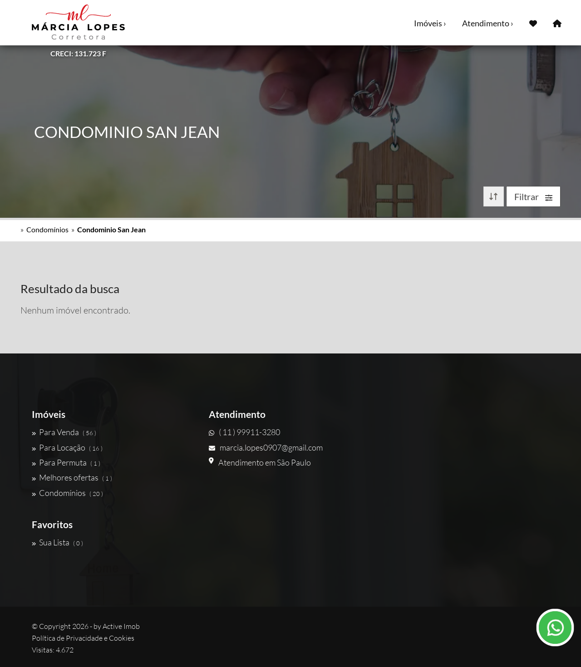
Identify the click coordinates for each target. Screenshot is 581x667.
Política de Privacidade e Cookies (83, 637)
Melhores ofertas (72, 477)
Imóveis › (430, 23)
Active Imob (121, 626)
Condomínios (47, 229)
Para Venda (64, 432)
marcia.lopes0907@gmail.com (266, 447)
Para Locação (67, 447)
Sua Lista (57, 542)
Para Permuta (66, 462)
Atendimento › (487, 23)
